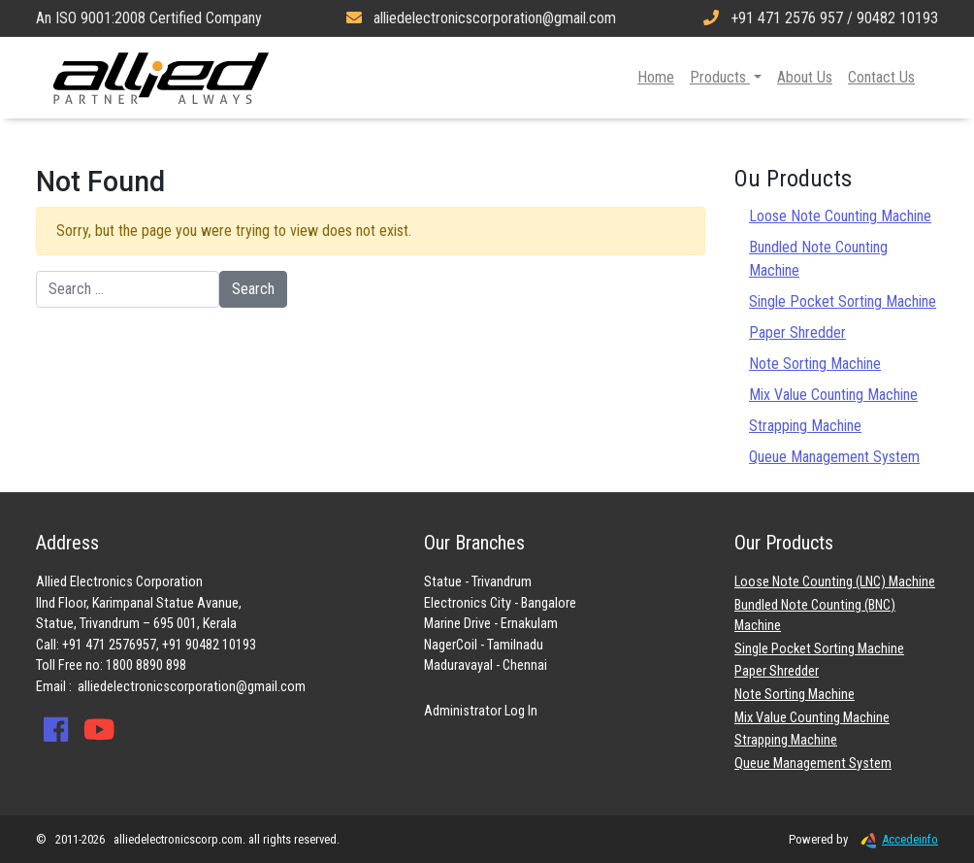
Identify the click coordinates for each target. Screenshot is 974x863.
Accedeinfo (894, 839)
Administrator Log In (480, 711)
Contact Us (881, 77)
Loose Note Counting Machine (840, 216)
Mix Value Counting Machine (833, 394)
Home (655, 77)
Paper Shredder (797, 332)
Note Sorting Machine (815, 363)
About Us (804, 77)
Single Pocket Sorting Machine (842, 301)
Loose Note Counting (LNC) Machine (834, 582)
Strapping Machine (805, 425)
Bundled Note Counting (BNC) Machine (814, 616)
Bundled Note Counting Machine (818, 259)
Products (720, 77)
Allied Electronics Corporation (161, 78)
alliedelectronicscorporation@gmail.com (192, 687)
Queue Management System (834, 457)
